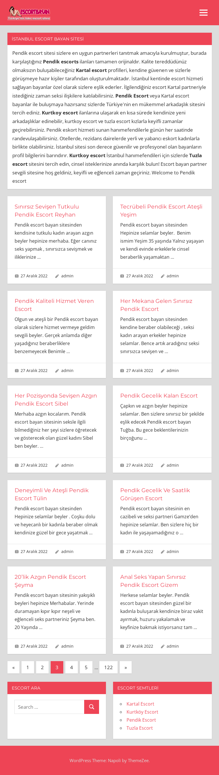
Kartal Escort (140, 704)
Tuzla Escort (140, 728)
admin (67, 276)
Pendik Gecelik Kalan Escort (160, 395)
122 (108, 667)
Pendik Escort (141, 720)
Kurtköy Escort (142, 712)
